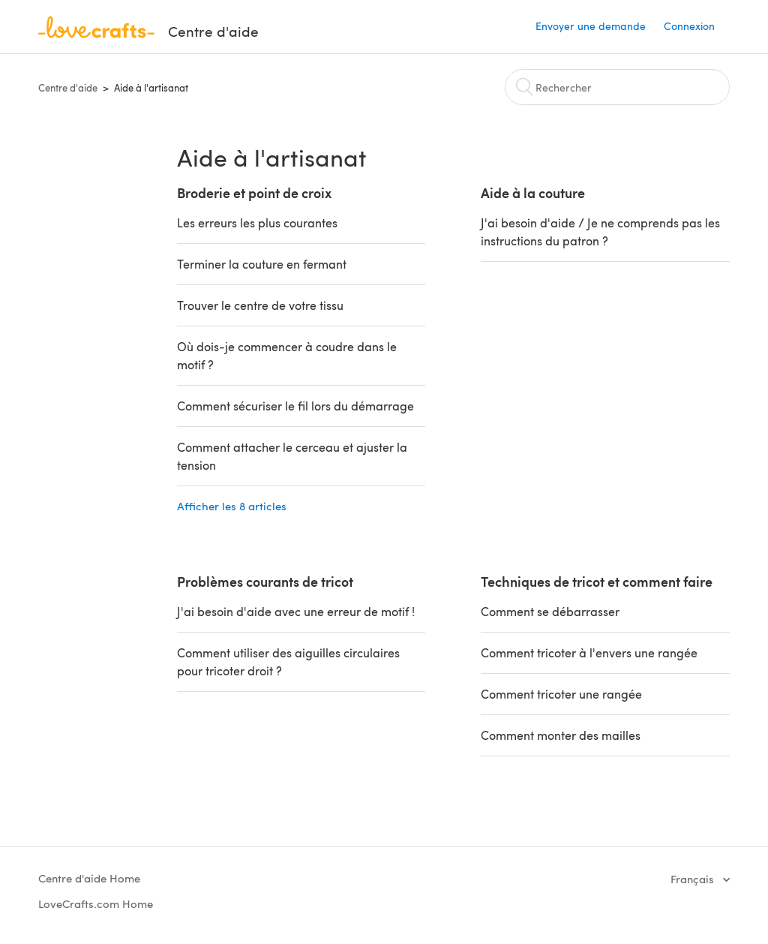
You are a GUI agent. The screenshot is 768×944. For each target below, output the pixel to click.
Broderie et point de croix (254, 192)
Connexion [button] (689, 26)
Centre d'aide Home (89, 877)
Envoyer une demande (591, 26)
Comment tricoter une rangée (561, 694)
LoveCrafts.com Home (95, 903)
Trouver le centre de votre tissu (260, 305)
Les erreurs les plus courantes (257, 222)
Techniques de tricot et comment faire (596, 581)
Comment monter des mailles (560, 735)
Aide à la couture (533, 192)
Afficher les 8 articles (231, 505)
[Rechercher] (617, 87)
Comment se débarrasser (550, 611)
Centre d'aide (68, 88)
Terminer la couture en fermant (261, 264)
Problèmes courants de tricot (265, 581)
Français (693, 878)
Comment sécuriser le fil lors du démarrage (295, 405)
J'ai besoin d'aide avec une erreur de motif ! (296, 611)
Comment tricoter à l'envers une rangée (589, 652)
